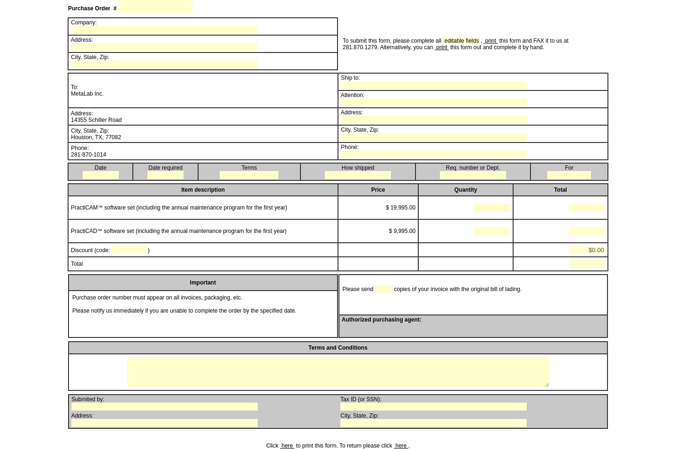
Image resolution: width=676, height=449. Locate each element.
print (491, 40)
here (287, 445)
